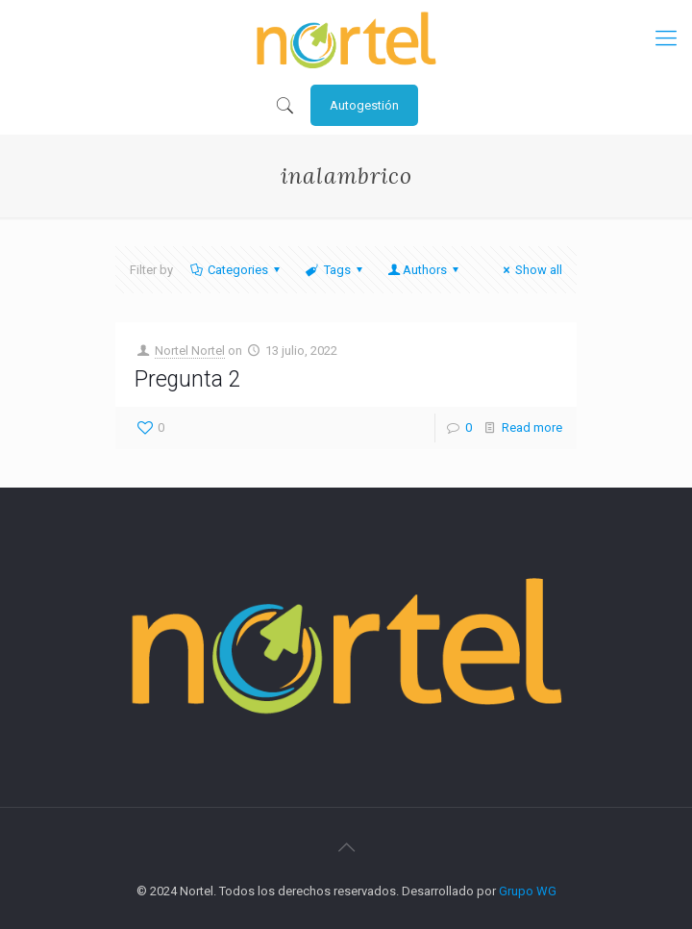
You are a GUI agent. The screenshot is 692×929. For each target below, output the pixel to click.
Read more (532, 427)
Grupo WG (527, 891)
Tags (335, 270)
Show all (530, 270)
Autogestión (364, 105)
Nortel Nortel (190, 350)
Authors (424, 270)
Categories (236, 270)
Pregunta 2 (188, 379)
